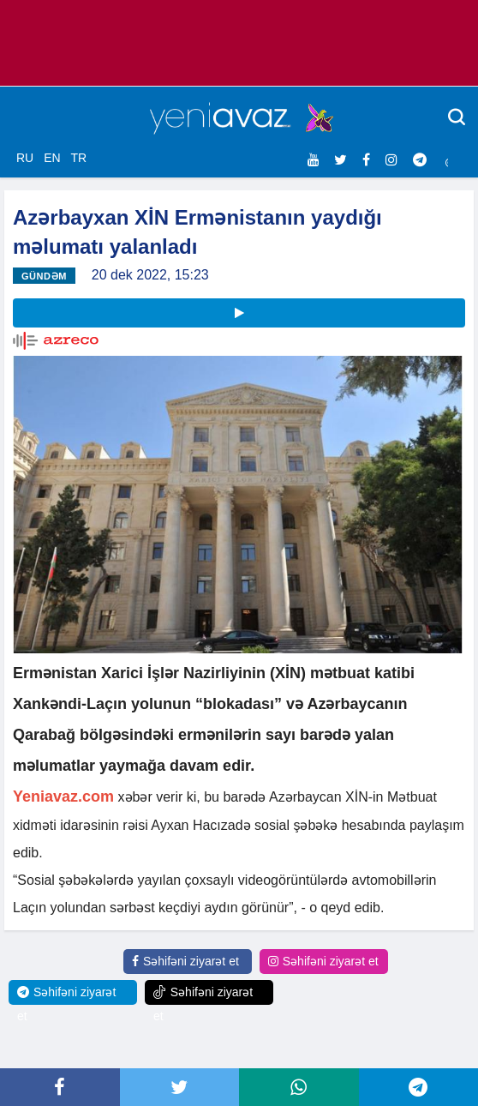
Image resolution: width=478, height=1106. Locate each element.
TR (78, 158)
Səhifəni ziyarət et (185, 961)
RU (24, 158)
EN (52, 158)
